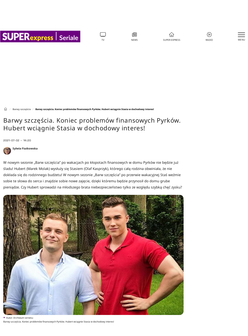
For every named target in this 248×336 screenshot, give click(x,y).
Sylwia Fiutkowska (25, 148)
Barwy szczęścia (22, 109)
